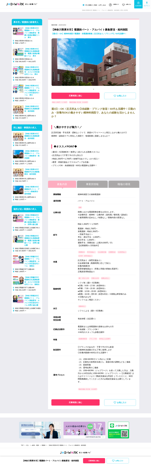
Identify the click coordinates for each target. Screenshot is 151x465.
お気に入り (125, 4)
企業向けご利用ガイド (30, 429)
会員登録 (138, 3)
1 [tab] (94, 88)
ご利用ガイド (111, 4)
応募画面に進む (75, 95)
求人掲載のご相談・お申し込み (90, 4)
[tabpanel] (93, 62)
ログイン (146, 3)
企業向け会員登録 (30, 433)
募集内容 (62, 183)
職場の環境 (124, 183)
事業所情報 (92, 183)
